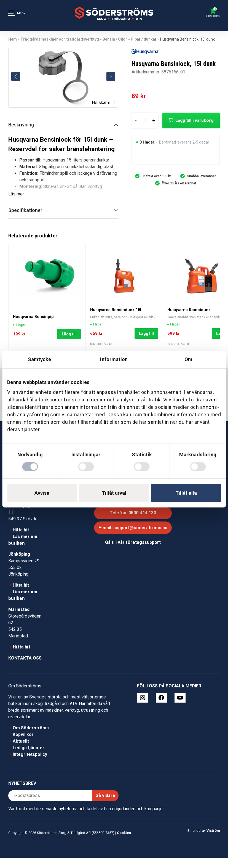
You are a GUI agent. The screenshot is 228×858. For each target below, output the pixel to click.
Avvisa (41, 493)
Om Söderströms (31, 727)
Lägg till (69, 334)
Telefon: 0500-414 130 (133, 512)
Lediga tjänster (28, 747)
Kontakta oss (25, 658)
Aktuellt (21, 741)
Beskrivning (21, 125)
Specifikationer (25, 210)
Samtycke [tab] (39, 359)
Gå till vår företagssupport (133, 542)
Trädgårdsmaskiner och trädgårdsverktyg (59, 39)
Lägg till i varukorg (194, 120)
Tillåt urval (114, 493)
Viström (213, 830)
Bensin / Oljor (115, 39)
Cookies (124, 833)
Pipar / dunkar (144, 39)
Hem (12, 39)
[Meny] (11, 13)
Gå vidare (105, 795)
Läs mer (16, 194)
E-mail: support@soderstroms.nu (132, 527)
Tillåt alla (186, 493)
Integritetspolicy (30, 754)
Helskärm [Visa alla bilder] (103, 102)
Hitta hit (21, 530)
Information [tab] (114, 359)
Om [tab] (188, 359)
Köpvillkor (23, 734)
